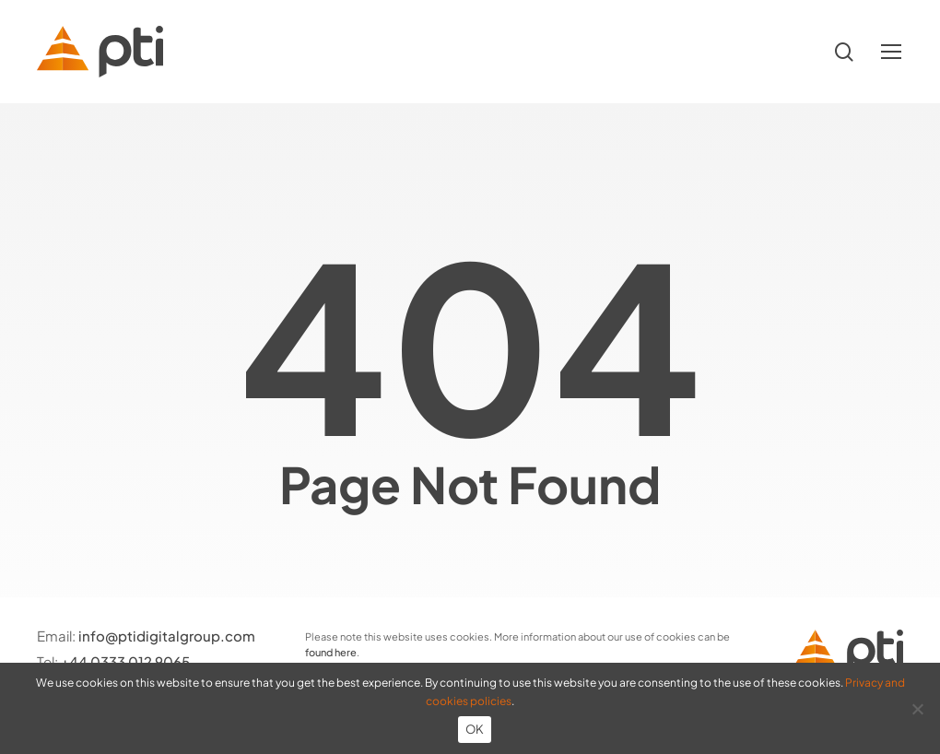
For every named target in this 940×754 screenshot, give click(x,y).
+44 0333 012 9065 (125, 661)
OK (475, 729)
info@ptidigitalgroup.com (166, 635)
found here (331, 652)
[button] (892, 52)
